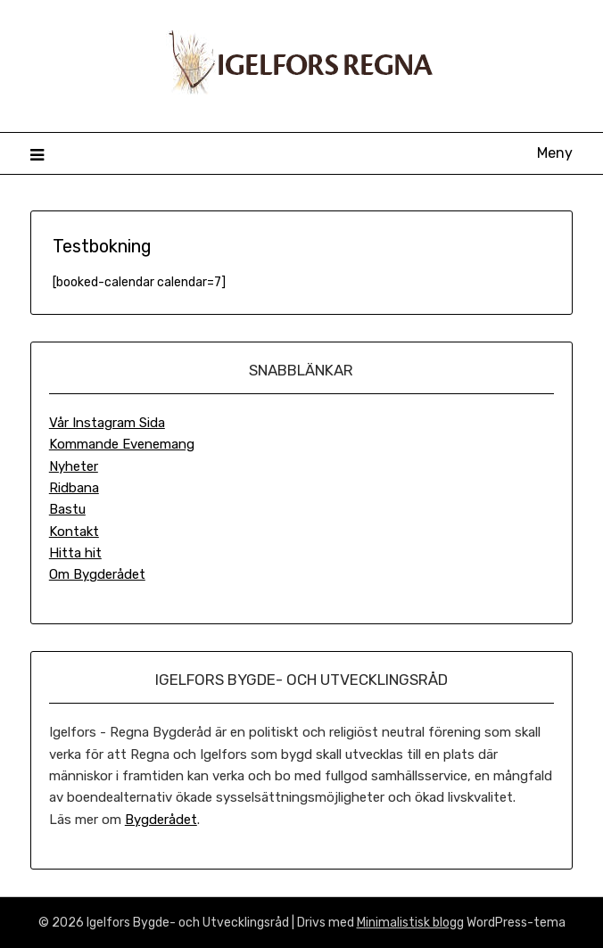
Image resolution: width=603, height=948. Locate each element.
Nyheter (73, 466)
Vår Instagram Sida (107, 423)
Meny (555, 152)
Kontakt (74, 531)
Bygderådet (161, 820)
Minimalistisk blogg (410, 922)
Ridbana (74, 488)
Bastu (67, 509)
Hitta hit (75, 553)
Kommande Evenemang (121, 444)
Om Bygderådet (97, 574)
